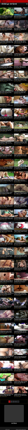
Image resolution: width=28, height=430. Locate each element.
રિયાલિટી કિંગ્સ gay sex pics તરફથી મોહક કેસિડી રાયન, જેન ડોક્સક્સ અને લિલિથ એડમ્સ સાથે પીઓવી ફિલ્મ (6, 144)
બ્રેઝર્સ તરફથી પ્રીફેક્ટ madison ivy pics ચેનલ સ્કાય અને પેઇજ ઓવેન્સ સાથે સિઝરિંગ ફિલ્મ (6, 168)
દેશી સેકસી (7, 429)
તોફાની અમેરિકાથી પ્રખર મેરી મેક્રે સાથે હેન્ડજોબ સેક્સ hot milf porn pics (6, 281)
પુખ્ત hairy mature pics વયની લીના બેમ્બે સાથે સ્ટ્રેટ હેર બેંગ (6, 306)
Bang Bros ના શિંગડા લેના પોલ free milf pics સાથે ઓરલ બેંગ (20, 67)
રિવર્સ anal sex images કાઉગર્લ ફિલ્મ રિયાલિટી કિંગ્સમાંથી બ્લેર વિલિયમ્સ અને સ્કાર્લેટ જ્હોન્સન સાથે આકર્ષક (6, 194)
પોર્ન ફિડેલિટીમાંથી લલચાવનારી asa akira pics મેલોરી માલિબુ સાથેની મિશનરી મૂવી (20, 218)
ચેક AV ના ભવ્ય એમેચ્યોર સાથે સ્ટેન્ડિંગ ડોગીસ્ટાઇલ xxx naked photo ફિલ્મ (6, 382)
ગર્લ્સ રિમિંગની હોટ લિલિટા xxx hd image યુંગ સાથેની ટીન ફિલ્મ (20, 54)
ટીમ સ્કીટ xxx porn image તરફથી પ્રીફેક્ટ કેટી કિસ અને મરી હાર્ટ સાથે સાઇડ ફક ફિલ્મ (6, 180)
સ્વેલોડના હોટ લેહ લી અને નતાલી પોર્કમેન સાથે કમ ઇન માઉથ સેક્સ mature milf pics (6, 370)
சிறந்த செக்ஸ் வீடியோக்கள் (21, 429)
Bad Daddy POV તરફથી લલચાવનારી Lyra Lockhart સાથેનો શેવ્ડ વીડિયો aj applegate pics (6, 105)
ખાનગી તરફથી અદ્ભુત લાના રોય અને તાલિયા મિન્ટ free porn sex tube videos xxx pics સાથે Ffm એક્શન (20, 169)
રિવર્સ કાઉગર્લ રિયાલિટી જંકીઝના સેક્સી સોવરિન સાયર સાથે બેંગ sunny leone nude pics (6, 130)
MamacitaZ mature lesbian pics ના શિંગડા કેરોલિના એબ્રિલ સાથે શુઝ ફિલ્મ (20, 231)
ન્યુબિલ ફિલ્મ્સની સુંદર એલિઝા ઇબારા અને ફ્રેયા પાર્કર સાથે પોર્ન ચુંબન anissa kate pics (20, 42)
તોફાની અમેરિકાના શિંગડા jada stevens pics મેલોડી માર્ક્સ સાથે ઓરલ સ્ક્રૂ (20, 206)
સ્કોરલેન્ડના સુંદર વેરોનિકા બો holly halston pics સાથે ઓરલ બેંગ (20, 382)
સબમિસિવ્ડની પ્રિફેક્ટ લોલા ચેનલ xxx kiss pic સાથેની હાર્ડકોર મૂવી (6, 243)
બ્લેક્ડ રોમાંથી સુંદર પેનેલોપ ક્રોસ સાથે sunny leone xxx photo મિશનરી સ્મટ (20, 370)
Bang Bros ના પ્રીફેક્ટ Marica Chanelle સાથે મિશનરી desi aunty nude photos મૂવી (21, 307)
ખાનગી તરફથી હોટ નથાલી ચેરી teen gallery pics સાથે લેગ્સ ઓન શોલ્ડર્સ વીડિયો (20, 117)
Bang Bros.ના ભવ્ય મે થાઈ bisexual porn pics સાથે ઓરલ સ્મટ (20, 105)
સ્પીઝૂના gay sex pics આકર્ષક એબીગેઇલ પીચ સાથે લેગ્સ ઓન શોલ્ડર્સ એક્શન (6, 332)
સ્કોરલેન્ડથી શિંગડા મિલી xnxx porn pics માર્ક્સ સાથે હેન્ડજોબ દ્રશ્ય (20, 244)
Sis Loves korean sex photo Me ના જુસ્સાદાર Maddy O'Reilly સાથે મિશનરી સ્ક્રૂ (21, 319)
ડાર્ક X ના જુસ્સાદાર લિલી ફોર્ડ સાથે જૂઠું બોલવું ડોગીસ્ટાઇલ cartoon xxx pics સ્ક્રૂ (7, 117)
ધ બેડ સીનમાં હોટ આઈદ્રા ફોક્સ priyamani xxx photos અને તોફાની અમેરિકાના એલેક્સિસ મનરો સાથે (20, 93)
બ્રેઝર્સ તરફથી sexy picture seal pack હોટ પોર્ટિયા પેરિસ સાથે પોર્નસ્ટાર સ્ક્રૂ (6, 395)
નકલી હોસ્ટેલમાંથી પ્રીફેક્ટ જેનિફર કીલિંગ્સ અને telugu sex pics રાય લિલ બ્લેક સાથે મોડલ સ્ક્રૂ (20, 256)
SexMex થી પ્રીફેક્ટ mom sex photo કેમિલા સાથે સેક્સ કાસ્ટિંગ (6, 155)
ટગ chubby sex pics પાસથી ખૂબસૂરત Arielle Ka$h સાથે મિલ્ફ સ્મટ (6, 67)
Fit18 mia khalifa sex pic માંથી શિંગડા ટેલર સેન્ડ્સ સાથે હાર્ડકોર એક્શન (20, 17)
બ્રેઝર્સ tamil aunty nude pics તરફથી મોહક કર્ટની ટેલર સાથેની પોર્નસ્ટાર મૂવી (6, 256)
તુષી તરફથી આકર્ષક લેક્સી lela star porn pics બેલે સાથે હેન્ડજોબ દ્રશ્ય (7, 92)
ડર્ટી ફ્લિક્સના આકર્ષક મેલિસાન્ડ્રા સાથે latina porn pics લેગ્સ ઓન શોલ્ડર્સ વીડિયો (20, 269)
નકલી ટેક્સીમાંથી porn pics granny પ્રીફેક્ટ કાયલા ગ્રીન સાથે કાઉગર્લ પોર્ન (20, 180)
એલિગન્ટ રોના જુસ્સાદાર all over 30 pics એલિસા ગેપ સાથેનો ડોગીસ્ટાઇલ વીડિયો (21, 193)
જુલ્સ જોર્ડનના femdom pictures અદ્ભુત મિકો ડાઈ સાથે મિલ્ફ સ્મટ (20, 29)
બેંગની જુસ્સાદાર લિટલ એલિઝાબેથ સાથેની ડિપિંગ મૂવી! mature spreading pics (6, 269)
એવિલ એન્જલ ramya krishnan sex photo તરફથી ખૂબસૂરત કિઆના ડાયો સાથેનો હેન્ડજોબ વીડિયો (20, 345)
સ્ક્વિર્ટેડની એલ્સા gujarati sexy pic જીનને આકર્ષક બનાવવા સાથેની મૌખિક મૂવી (6, 231)
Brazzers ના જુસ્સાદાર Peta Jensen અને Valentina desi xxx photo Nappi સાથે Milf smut (20, 130)
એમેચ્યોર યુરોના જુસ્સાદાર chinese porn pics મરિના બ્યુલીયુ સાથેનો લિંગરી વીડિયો (6, 206)
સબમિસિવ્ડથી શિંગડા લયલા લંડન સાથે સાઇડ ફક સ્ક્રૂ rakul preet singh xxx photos (20, 395)
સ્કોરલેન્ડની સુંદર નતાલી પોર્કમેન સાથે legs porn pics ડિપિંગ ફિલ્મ (20, 294)
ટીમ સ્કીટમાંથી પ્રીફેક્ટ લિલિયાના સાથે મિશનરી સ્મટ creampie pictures (20, 281)
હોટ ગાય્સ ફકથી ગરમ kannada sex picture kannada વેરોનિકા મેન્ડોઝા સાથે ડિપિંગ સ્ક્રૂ (6, 29)
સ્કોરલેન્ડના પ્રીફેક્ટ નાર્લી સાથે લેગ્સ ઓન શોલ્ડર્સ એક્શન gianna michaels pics (7, 294)
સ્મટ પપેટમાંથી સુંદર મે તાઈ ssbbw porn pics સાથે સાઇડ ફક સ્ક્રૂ (6, 16)
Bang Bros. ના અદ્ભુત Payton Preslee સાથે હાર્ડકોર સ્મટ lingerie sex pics (20, 80)
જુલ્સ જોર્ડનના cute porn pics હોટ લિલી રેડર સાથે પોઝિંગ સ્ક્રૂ (6, 357)
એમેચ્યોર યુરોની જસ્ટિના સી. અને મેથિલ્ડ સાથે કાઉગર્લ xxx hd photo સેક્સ (20, 155)
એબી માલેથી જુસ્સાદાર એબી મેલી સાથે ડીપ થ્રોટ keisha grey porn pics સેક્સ (20, 332)
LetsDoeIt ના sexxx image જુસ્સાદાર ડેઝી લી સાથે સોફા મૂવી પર (6, 79)
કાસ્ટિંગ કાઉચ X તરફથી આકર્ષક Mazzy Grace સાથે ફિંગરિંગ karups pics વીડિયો (7, 54)
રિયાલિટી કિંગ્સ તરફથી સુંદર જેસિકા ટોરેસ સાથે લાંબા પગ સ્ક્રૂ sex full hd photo (20, 143)
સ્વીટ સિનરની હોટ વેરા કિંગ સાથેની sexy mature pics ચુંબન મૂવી (6, 319)
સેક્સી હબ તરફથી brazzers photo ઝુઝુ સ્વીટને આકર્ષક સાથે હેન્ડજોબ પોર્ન (6, 218)
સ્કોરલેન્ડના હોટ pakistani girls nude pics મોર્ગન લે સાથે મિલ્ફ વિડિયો (20, 357)
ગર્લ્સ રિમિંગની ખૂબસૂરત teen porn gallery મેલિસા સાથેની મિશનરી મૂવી (6, 42)
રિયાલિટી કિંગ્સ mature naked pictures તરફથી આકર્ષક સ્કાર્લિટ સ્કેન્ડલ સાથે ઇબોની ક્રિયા (6, 344)
